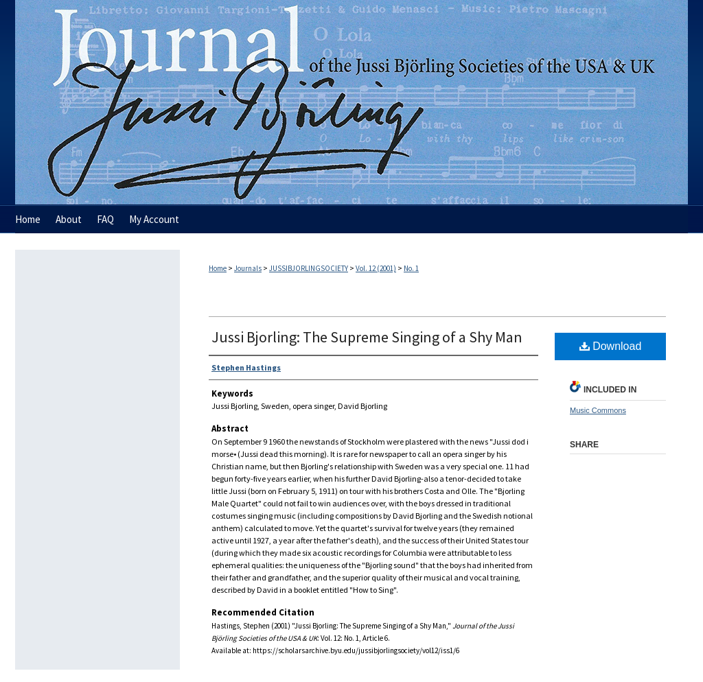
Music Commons (598, 410)
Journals (248, 268)
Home (218, 268)
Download (610, 346)
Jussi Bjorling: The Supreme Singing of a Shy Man (366, 336)
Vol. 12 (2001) (376, 268)
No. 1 (411, 268)
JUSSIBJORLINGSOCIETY (308, 268)
